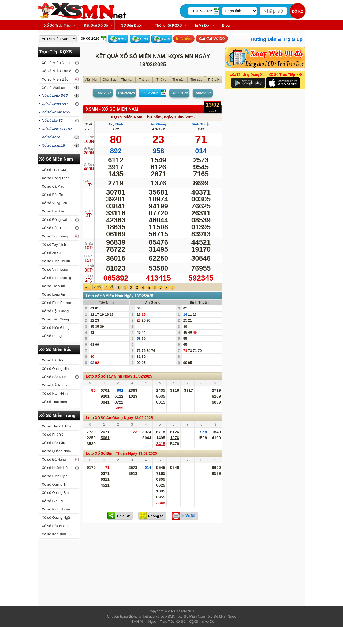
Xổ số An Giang (54, 253)
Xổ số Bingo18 (53, 145)
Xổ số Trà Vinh (53, 286)
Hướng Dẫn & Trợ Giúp (277, 39)
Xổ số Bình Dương (56, 278)
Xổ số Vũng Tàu (54, 203)
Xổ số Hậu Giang (55, 311)
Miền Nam (91, 79)
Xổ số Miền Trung (56, 71)
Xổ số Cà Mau (53, 186)
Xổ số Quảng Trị (54, 484)
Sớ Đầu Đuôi (131, 25)
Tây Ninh (116, 124)
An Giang (158, 124)
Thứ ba (144, 79)
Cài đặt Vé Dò (212, 38)
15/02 (202, 93)
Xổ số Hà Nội (52, 360)
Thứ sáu (196, 79)
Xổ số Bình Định (55, 476)
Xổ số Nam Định (55, 393)
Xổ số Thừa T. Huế (56, 426)
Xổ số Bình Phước (56, 303)
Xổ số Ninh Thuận (56, 509)
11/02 (102, 93)
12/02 (126, 93)
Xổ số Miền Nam (56, 63)
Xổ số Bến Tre (53, 195)
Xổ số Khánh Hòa (55, 468)
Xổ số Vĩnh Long (55, 269)
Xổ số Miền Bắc (55, 79)
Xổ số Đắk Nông (55, 526)
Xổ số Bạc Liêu (54, 211)
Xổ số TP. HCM (54, 170)
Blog (226, 25)
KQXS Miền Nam (126, 117)
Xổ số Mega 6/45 (55, 104)
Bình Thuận (200, 124)
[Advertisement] (152, 565)
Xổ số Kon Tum (54, 534)
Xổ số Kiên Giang (55, 328)
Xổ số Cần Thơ (54, 228)
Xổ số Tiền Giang (55, 319)
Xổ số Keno (51, 137)
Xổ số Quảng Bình (56, 493)
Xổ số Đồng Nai (54, 220)
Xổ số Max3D (52, 120)
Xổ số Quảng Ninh (56, 369)
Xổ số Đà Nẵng (54, 459)
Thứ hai (126, 79)
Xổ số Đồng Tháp (55, 178)
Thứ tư (161, 79)
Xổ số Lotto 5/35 (55, 96)
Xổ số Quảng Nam (56, 451)
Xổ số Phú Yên (53, 434)
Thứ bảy (214, 79)
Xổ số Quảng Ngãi (56, 518)
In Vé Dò (202, 25)
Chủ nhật (109, 79)
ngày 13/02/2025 (179, 117)
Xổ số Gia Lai (52, 501)
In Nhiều (184, 38)
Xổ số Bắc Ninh (54, 377)
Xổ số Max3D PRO (57, 129)
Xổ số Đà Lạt (52, 336)
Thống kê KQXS (168, 25)
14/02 (179, 93)
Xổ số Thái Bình (54, 402)
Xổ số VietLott (53, 87)
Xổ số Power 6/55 (56, 112)
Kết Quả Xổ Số (96, 25)
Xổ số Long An (53, 294)
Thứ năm (178, 79)
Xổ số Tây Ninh (54, 244)
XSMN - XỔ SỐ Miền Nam (112, 109)
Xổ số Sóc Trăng (55, 236)
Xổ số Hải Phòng (55, 385)
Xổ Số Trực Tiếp (57, 25)
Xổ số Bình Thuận (56, 261)
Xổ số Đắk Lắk (53, 443)
